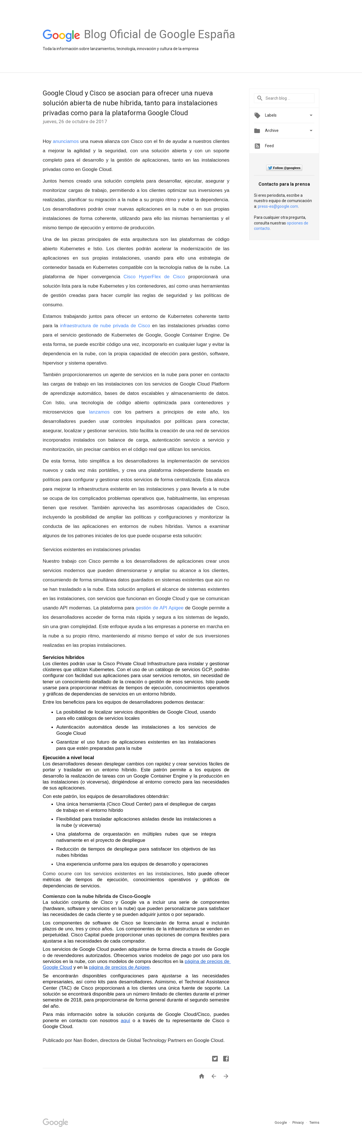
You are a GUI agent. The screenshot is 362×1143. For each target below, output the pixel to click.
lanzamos (99, 412)
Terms (314, 1122)
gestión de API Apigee (160, 608)
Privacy (298, 1122)
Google (281, 1122)
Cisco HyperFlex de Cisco (154, 276)
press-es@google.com (278, 206)
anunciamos (66, 141)
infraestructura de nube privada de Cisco (106, 325)
